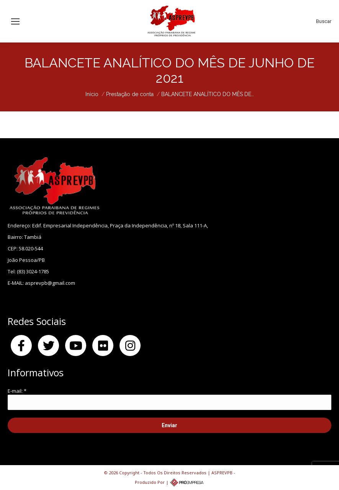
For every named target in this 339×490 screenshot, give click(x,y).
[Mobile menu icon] (15, 21)
